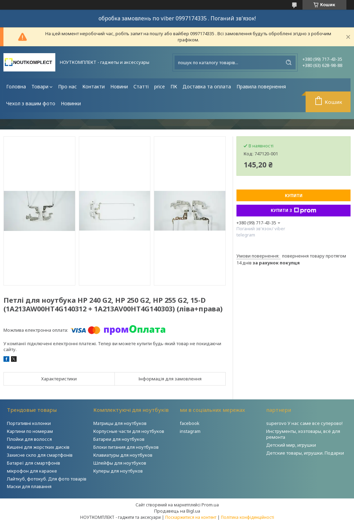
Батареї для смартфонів (33, 463)
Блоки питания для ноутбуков (126, 447)
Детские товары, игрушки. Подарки (305, 453)
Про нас (67, 86)
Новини (119, 86)
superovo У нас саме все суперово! (304, 423)
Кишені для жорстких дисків (38, 447)
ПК (173, 86)
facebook (189, 423)
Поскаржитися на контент (190, 517)
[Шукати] (289, 62)
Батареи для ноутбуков (119, 439)
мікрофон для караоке (32, 471)
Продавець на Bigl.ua (177, 511)
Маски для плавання (29, 486)
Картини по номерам (30, 431)
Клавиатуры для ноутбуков (122, 455)
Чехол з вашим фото (30, 103)
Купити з (293, 210)
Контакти (93, 86)
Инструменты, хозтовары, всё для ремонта (303, 434)
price (159, 86)
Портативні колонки (29, 423)
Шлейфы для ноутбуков (119, 463)
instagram (190, 431)
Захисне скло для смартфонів (40, 455)
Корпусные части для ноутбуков (128, 431)
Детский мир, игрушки (291, 445)
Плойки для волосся (29, 439)
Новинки (71, 103)
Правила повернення (261, 86)
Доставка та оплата (207, 86)
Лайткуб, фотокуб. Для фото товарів (46, 479)
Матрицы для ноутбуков (120, 423)
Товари (39, 86)
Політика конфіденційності (247, 517)
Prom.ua (210, 505)
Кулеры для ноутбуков (118, 471)
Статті (141, 86)
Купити (293, 195)
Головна (16, 86)
